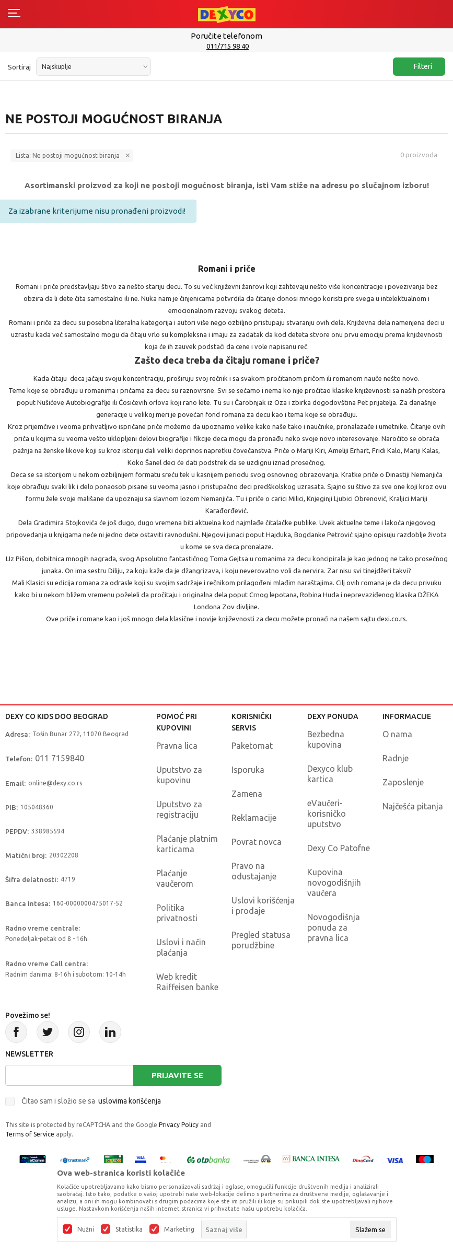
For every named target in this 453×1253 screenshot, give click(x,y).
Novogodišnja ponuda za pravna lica (333, 927)
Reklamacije (253, 817)
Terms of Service (29, 1134)
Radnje (395, 758)
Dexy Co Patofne (338, 848)
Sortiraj (19, 67)
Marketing (179, 1229)
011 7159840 (59, 758)
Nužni (85, 1229)
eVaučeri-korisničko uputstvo (326, 813)
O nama (397, 734)
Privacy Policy (179, 1124)
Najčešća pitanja (412, 806)
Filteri (417, 66)
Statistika (129, 1229)
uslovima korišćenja (129, 1101)
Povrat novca (256, 841)
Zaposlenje (403, 782)
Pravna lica (177, 745)
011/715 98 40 (227, 46)
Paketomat (252, 745)
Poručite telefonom (226, 35)
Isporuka (247, 769)
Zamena (246, 793)
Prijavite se (177, 1075)
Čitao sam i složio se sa (91, 1101)
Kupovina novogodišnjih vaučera (334, 882)
